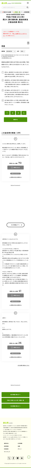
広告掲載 (20, 443)
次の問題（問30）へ (15, 406)
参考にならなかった (15, 173)
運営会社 (6, 443)
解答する (15, 119)
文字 (18, 51)
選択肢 (3, 51)
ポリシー (20, 449)
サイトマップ (7, 451)
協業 (19, 446)
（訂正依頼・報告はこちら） (7, 57)
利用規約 (6, 449)
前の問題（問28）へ (15, 394)
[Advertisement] (15, 202)
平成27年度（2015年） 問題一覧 (15, 400)
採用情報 (6, 446)
